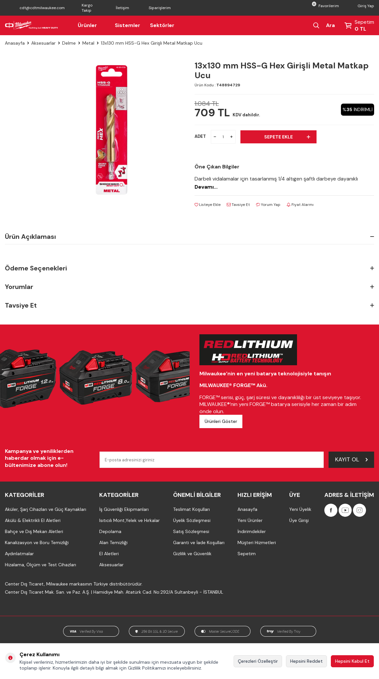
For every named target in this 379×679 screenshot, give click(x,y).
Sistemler (127, 25)
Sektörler (162, 25)
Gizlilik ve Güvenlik (192, 553)
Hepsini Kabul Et (352, 661)
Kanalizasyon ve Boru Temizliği (37, 542)
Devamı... (206, 186)
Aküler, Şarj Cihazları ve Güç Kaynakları (45, 509)
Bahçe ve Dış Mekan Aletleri (34, 531)
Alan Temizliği (113, 542)
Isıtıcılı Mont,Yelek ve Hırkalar (129, 520)
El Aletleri (109, 553)
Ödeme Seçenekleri (189, 268)
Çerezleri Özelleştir (258, 661)
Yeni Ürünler (250, 520)
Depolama (110, 531)
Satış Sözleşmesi (191, 531)
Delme (69, 43)
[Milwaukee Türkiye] (31, 25)
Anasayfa (15, 43)
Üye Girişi (299, 520)
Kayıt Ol (351, 459)
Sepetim (246, 553)
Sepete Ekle (287, 137)
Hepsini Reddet (306, 661)
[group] (111, 130)
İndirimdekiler (251, 531)
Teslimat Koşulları (191, 509)
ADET (200, 136)
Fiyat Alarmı (300, 204)
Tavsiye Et (238, 204)
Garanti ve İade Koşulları (198, 542)
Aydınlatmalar (19, 553)
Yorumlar (189, 286)
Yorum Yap (268, 204)
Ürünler (91, 25)
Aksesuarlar (43, 43)
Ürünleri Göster (221, 421)
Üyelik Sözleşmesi (191, 520)
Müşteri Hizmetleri (256, 542)
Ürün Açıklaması (189, 236)
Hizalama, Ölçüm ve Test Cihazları (40, 565)
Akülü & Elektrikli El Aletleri (33, 520)
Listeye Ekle (208, 204)
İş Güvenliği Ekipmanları (124, 509)
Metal (88, 43)
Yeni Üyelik (300, 509)
